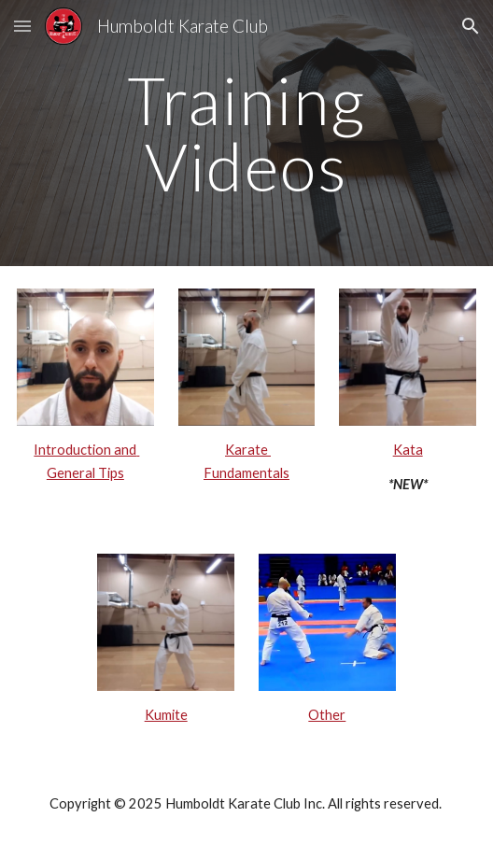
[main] (246, 133)
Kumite (166, 715)
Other (326, 715)
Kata (408, 450)
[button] (22, 25)
